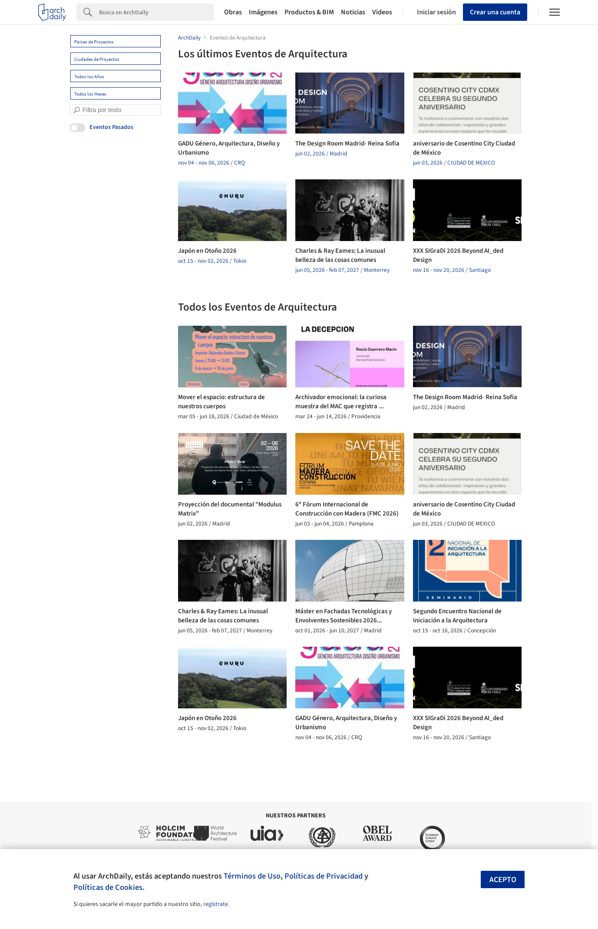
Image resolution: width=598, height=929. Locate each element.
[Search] (156, 12)
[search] (76, 110)
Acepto (502, 879)
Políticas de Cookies (107, 887)
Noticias (353, 12)
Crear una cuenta (495, 12)
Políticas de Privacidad (323, 876)
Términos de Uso (252, 876)
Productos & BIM (309, 12)
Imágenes (263, 12)
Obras (233, 12)
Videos (382, 12)
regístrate (215, 904)
